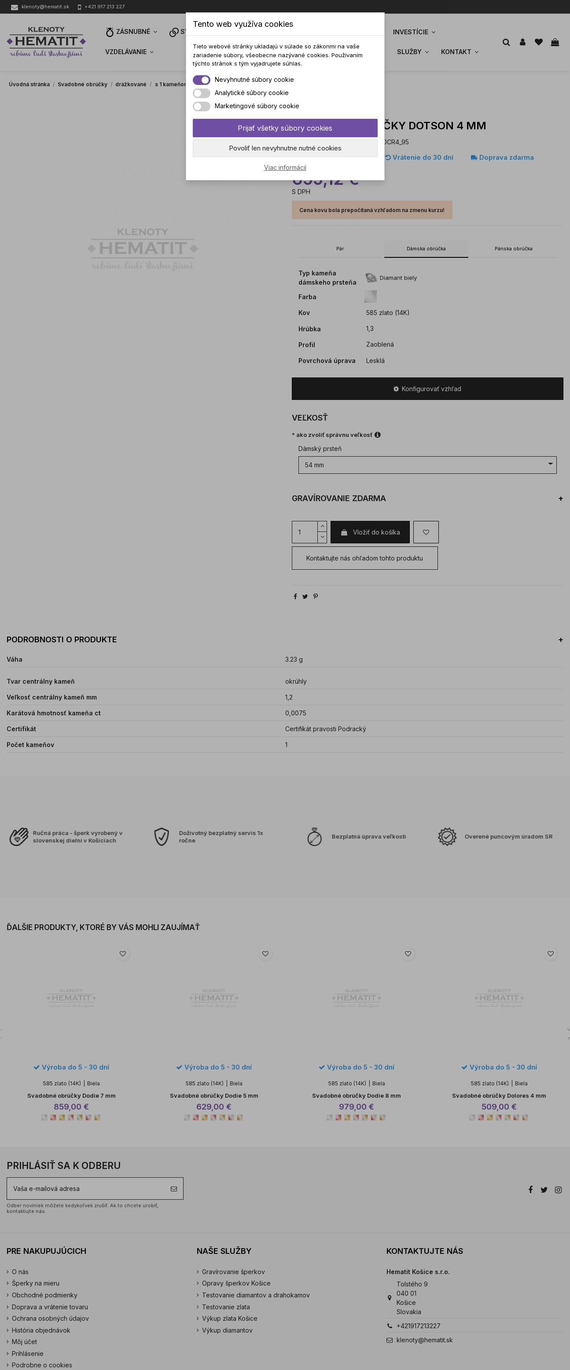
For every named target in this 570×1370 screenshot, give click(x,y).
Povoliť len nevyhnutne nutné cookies (285, 148)
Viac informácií (285, 167)
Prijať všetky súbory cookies (285, 128)
